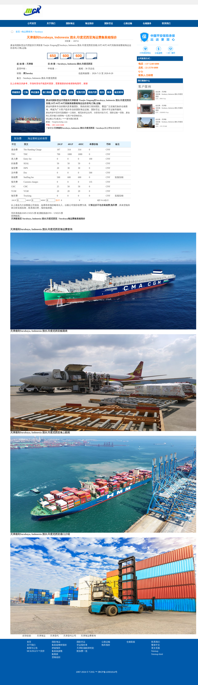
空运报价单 (82, 645)
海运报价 (89, 23)
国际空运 (108, 23)
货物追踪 (56, 657)
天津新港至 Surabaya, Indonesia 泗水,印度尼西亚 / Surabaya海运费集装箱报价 (48, 219)
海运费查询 (27, 32)
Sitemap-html (157, 654)
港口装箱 (47, 92)
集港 (109, 92)
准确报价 (16, 92)
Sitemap (154, 651)
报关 (102, 92)
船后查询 (118, 92)
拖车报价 (106, 645)
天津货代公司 (69, 636)
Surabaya (39, 32)
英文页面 (155, 648)
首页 (18, 32)
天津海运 (41, 636)
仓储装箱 (130, 642)
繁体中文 (155, 645)
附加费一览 (82, 651)
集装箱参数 (57, 651)
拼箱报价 (56, 648)
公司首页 (31, 23)
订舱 (26, 92)
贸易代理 (80, 92)
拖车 (56, 92)
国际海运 (70, 23)
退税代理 (92, 92)
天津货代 (54, 636)
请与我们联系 (72, 119)
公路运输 (128, 23)
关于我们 (51, 23)
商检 (64, 92)
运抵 (71, 92)
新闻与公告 (32, 648)
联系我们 (166, 23)
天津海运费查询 (88, 636)
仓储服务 (147, 23)
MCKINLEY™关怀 (36, 651)
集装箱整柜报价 (59, 645)
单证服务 (35, 92)
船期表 (55, 654)
